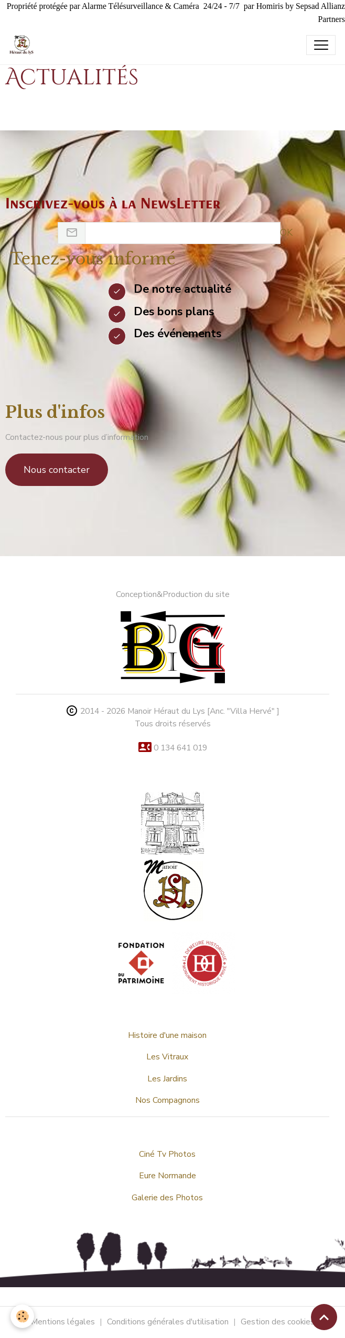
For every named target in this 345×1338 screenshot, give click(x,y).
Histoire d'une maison (167, 1035)
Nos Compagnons (167, 1100)
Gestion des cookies (278, 1322)
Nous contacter (57, 469)
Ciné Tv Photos (167, 1154)
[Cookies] (22, 1316)
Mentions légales (63, 1322)
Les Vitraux (167, 1057)
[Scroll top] (324, 1317)
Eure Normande (167, 1175)
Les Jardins (167, 1079)
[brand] (23, 45)
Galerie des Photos (167, 1197)
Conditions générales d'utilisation (168, 1322)
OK (286, 232)
